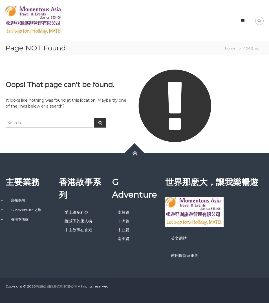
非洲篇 (123, 221)
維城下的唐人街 (78, 221)
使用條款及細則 (185, 255)
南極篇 (123, 212)
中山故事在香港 (78, 229)
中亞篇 (123, 229)
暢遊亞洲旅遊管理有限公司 (56, 286)
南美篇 (123, 238)
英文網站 (179, 238)
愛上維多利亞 (76, 212)
